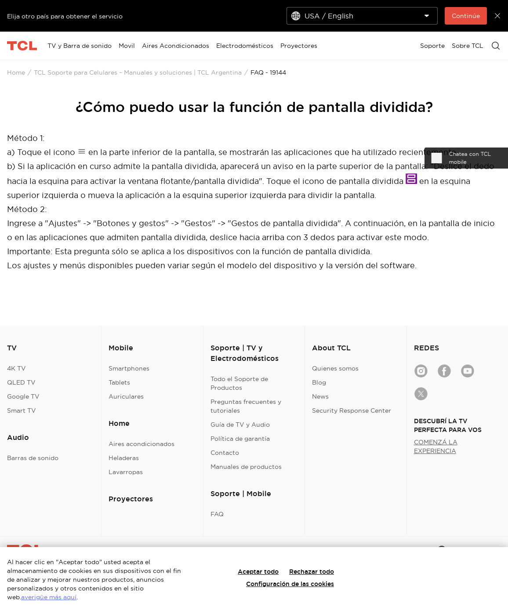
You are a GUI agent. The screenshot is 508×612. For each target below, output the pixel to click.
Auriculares (126, 396)
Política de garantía (240, 439)
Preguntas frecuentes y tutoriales (245, 406)
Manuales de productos (246, 467)
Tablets (119, 382)
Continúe (466, 16)
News (320, 396)
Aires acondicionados (141, 444)
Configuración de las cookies (290, 584)
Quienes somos (335, 368)
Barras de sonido (32, 458)
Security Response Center (351, 410)
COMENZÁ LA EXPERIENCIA (435, 446)
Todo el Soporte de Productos (239, 383)
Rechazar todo (311, 572)
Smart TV (21, 410)
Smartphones (129, 368)
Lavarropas (126, 472)
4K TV (16, 368)
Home (16, 72)
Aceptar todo (258, 572)
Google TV (23, 396)
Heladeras (124, 458)
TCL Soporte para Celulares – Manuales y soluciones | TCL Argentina (138, 72)
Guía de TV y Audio (240, 424)
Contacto (224, 453)
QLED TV (21, 382)
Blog (319, 382)
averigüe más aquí (48, 597)
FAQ (217, 514)
